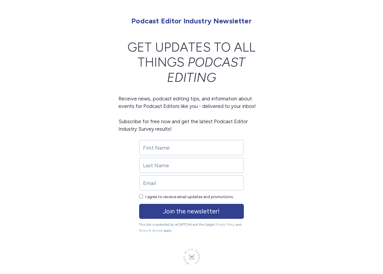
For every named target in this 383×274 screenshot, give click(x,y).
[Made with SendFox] (191, 257)
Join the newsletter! (191, 211)
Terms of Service (151, 231)
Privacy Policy (225, 225)
